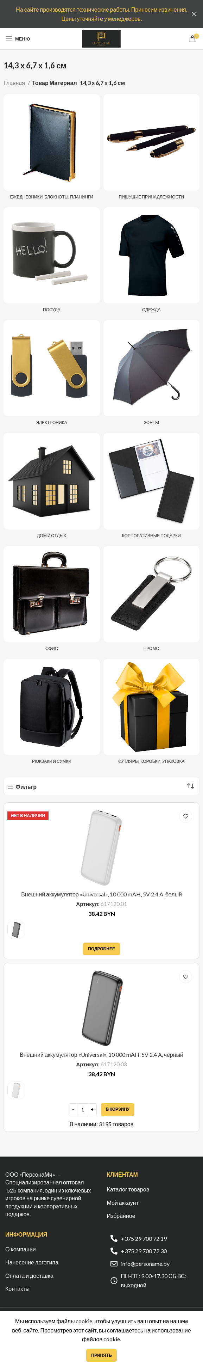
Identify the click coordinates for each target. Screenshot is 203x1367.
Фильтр (26, 787)
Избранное (121, 1215)
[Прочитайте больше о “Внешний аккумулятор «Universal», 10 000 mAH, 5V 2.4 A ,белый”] (101, 949)
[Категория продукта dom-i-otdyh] (52, 487)
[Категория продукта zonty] (151, 374)
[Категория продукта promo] (151, 600)
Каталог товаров (128, 1189)
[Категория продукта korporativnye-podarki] (151, 487)
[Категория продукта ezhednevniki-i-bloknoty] (52, 148)
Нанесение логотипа (31, 1262)
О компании (20, 1249)
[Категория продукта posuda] (52, 262)
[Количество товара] (82, 1109)
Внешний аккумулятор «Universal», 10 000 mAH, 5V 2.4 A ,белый (101, 894)
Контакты (17, 1288)
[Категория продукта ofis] (52, 600)
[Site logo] (101, 38)
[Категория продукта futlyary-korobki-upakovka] (151, 713)
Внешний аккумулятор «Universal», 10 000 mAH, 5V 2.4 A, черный (101, 1054)
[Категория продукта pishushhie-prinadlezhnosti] (151, 148)
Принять (101, 1355)
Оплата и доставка (29, 1275)
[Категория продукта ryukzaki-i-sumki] (52, 713)
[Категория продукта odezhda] (151, 262)
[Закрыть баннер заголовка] (194, 14)
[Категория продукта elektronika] (52, 374)
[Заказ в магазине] (190, 786)
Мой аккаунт (123, 1202)
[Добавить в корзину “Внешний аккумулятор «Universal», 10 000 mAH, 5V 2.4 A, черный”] (117, 1109)
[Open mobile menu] (17, 39)
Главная (15, 82)
